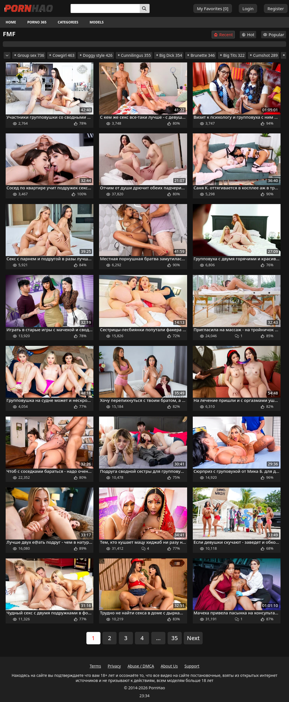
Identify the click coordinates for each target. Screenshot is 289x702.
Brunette (201, 55)
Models (96, 22)
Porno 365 (37, 22)
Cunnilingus (134, 55)
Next (193, 638)
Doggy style (96, 55)
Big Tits (232, 55)
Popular (273, 34)
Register (276, 8)
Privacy (114, 666)
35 (174, 638)
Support (192, 666)
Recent (223, 34)
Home (11, 22)
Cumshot (263, 55)
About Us (169, 666)
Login (247, 8)
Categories (68, 22)
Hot (248, 34)
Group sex (29, 55)
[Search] (145, 8)
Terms (95, 666)
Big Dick (169, 55)
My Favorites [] (213, 8)
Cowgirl (61, 55)
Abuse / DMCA (141, 666)
